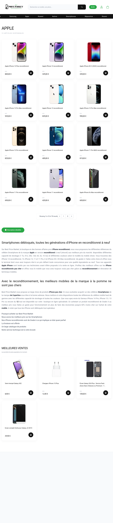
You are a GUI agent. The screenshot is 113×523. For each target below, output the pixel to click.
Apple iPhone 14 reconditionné (52, 66)
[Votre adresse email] (100, 489)
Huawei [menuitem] (41, 16)
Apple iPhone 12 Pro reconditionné (16, 150)
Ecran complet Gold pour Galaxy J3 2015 (18, 428)
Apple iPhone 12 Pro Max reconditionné (93, 108)
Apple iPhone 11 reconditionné (52, 192)
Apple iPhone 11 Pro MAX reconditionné (93, 150)
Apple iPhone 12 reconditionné (52, 150)
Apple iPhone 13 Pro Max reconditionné (18, 108)
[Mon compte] (101, 7)
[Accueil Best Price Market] (14, 7)
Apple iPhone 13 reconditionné (52, 108)
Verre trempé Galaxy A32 (13, 383)
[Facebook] (6, 489)
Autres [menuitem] (55, 16)
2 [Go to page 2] (67, 216)
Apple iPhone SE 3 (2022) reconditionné (93, 66)
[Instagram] (12, 489)
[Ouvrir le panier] (107, 7)
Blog (93, 7)
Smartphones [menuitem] (72, 16)
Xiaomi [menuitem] (105, 16)
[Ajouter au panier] (30, 73)
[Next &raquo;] (71, 216)
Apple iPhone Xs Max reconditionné (91, 192)
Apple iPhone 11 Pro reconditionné (16, 192)
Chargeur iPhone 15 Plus (50, 383)
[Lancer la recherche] (82, 7)
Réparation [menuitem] (90, 16)
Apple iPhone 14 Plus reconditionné (17, 66)
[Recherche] (57, 7)
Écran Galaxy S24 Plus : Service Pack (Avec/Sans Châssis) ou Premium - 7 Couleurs (92, 385)
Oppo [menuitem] (28, 16)
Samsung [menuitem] (14, 16)
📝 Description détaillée (13, 230)
